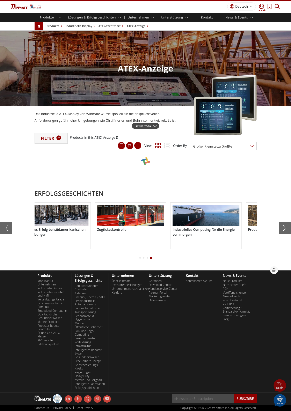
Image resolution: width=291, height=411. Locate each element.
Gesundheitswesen (87, 357)
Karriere (117, 292)
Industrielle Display (79, 26)
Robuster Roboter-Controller (50, 327)
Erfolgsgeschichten (87, 388)
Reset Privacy (84, 407)
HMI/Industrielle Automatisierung (85, 302)
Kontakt (207, 17)
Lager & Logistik (85, 338)
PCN (225, 289)
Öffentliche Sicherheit (89, 327)
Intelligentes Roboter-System (89, 351)
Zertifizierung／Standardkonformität (236, 309)
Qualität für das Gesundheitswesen (50, 316)
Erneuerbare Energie (88, 361)
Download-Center (160, 285)
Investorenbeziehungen (127, 285)
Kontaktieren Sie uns (199, 281)
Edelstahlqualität (48, 344)
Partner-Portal (158, 292)
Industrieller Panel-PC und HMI (51, 294)
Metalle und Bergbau (88, 380)
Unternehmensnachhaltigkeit (127, 289)
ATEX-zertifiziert (109, 26)
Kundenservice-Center (163, 289)
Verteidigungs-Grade (51, 299)
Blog (225, 319)
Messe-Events (232, 296)
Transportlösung (85, 312)
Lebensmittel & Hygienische (84, 317)
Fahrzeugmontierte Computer (50, 305)
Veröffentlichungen (235, 292)
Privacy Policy (62, 407)
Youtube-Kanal (232, 300)
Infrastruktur (83, 346)
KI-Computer (46, 340)
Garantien (155, 281)
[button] (140, 258)
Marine (79, 323)
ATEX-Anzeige (136, 26)
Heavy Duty (82, 376)
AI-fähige (80, 293)
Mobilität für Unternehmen (47, 282)
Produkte (52, 26)
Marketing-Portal (159, 296)
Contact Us (42, 407)
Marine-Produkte (48, 322)
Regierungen (83, 372)
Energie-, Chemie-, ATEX (90, 297)
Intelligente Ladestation (90, 384)
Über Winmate (121, 281)
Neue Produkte (232, 281)
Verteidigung (83, 342)
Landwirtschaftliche (87, 308)
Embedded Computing (52, 311)
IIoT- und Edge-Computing (84, 332)
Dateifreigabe (157, 300)
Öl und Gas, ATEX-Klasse (49, 334)
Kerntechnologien (234, 315)
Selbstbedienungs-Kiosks (87, 366)
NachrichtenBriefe (234, 285)
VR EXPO (228, 304)
